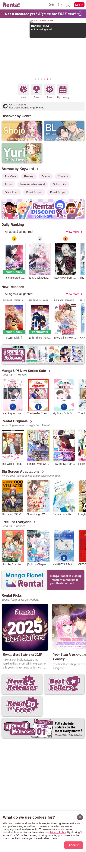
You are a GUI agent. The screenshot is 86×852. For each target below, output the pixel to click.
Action (8, 184)
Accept (73, 845)
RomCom (10, 176)
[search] (60, 4)
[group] (14, 257)
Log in (79, 4)
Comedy (63, 176)
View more (72, 231)
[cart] (68, 4)
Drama (46, 176)
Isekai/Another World (32, 184)
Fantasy (28, 176)
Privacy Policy (57, 832)
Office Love (11, 192)
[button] (35, 79)
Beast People (34, 192)
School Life (59, 184)
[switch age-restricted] (51, 4)
